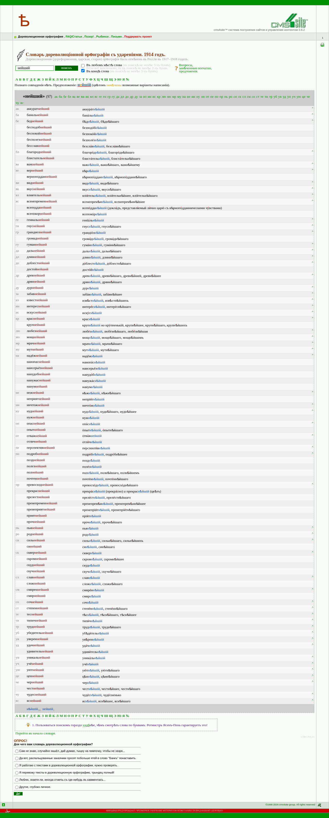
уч (293, 96)
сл (244, 96)
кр (158, 96)
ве (78, 96)
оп (203, 96)
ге (100, 96)
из (144, 96)
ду (136, 96)
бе (65, 96)
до (127, 96)
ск (239, 96)
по (216, 96)
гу (113, 96)
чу (17, 103)
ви (82, 96)
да (118, 96)
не (188, 96)
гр (109, 96)
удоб (86, 725)
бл (69, 96)
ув (280, 96)
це (303, 96)
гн (104, 96)
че (308, 96)
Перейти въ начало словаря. (35, 733)
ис (154, 96)
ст (257, 96)
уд (284, 96)
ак (56, 96)
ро (230, 96)
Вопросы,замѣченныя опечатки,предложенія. (195, 68)
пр (221, 96)
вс (96, 96)
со (253, 96)
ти (266, 96)
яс (21, 103)
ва (73, 96)
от (207, 96)
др (131, 96)
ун (289, 96)
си (235, 96)
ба (60, 96)
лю (164, 96)
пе (212, 96)
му (179, 96)
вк (87, 96)
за (140, 96)
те (261, 96)
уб (275, 96)
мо (169, 96)
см (248, 96)
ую (299, 96)
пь (226, 96)
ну (198, 96)
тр (270, 96)
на (184, 96)
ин (149, 96)
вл (92, 96)
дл (122, 96)
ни (193, 96)
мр (174, 96)
